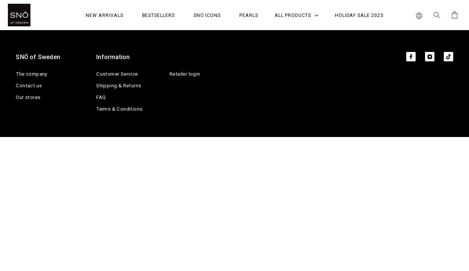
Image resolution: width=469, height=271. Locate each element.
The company (31, 74)
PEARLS (248, 15)
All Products (296, 15)
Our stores (28, 97)
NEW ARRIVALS (104, 15)
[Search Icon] (437, 15)
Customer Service (117, 74)
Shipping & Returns (118, 85)
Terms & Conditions (119, 109)
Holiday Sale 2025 (359, 15)
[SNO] (33, 15)
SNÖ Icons (207, 15)
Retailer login (184, 74)
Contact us (29, 85)
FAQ (101, 97)
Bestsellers (158, 15)
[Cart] (453, 15)
